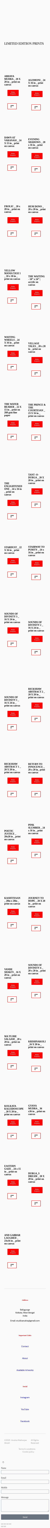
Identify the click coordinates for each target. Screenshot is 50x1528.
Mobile (4, 1487)
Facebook (25, 1421)
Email (3, 1478)
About (25, 1358)
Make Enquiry (13, 93)
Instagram (25, 1397)
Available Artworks (25, 1370)
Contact (25, 1346)
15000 (12, 1136)
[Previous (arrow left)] (2, 1526)
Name (3, 1468)
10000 (12, 106)
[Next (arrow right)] (5, 1526)
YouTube (25, 1409)
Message (5, 1497)
